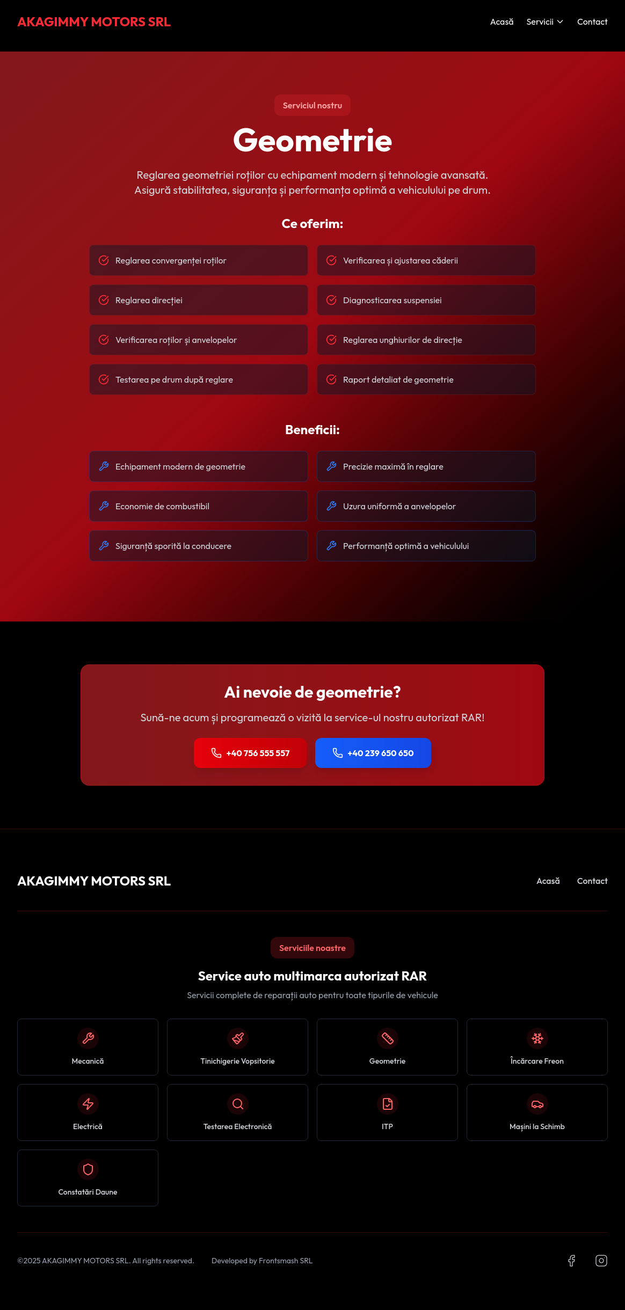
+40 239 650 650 (372, 753)
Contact (592, 21)
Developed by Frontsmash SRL (262, 1260)
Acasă (502, 21)
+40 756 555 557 (250, 753)
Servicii (545, 21)
